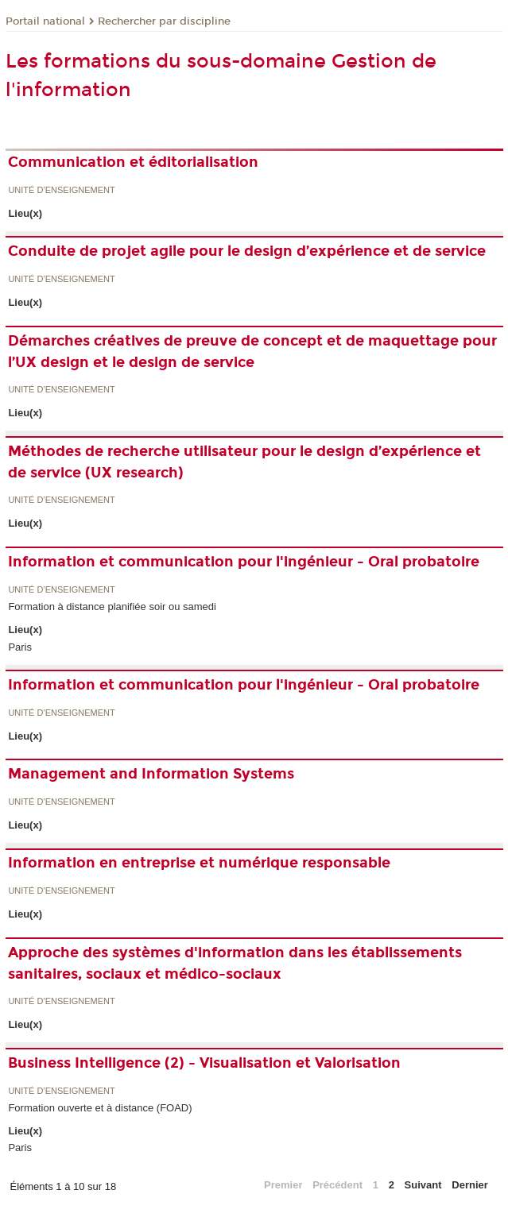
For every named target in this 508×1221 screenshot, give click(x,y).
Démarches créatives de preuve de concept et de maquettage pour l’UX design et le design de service (252, 351)
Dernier (470, 1185)
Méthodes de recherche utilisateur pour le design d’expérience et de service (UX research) (244, 461)
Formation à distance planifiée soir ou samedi (112, 606)
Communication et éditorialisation (133, 162)
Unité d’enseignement (61, 190)
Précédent (337, 1185)
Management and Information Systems (151, 773)
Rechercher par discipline (164, 21)
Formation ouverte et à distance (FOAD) (100, 1108)
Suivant (423, 1185)
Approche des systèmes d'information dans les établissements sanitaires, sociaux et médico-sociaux (235, 963)
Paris (20, 647)
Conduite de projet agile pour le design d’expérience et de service (247, 251)
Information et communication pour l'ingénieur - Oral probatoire (243, 561)
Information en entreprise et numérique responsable (199, 862)
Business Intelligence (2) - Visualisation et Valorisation (204, 1063)
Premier (283, 1185)
